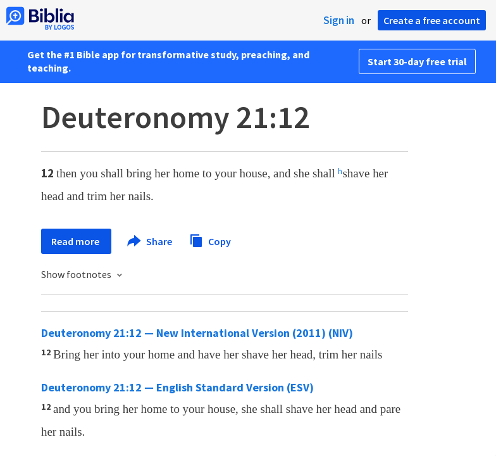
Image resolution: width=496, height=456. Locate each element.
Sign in (338, 20)
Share (150, 241)
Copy (210, 239)
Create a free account (431, 20)
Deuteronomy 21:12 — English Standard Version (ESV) (177, 387)
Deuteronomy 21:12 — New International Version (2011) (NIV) (197, 333)
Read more (76, 241)
